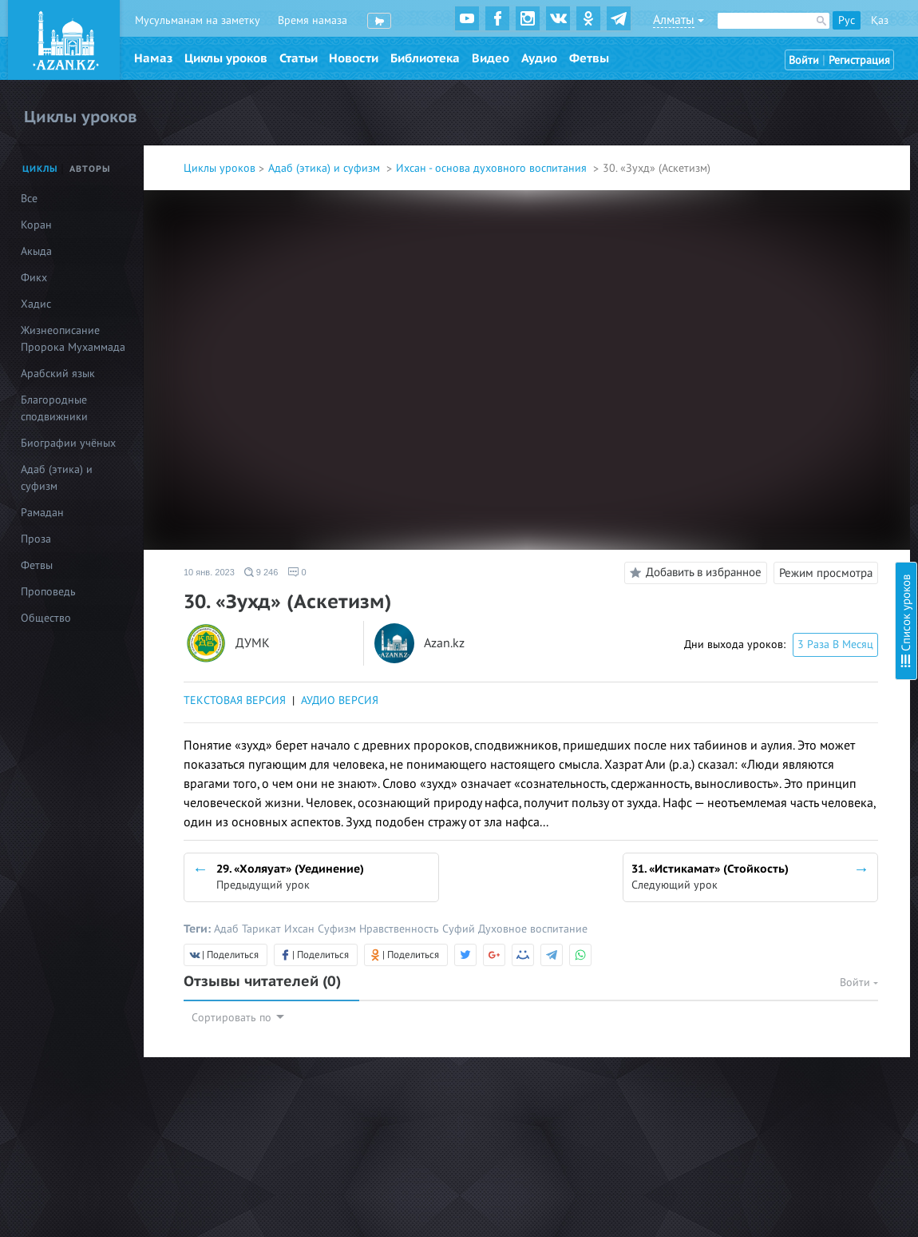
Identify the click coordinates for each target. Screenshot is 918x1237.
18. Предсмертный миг (759, 502)
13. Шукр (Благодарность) (767, 394)
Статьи (298, 58)
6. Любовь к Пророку (756, 210)
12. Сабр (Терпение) (752, 373)
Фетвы (589, 58)
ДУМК (252, 643)
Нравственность (400, 929)
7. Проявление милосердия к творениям (803, 231)
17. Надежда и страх (753, 480)
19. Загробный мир (751, 524)
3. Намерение (736, 145)
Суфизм (338, 929)
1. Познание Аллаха (752, 102)
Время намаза (312, 20)
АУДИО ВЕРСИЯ (339, 700)
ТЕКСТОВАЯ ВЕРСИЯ (235, 700)
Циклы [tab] (40, 169)
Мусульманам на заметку (197, 20)
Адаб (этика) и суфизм (325, 168)
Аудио (539, 58)
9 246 (261, 572)
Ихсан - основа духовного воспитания (493, 168)
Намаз (153, 58)
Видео (490, 58)
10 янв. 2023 (209, 572)
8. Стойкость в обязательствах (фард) (796, 253)
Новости (353, 58)
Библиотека (425, 58)
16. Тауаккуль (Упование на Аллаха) (791, 459)
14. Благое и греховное (761, 416)
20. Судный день (744, 545)
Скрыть (887, 31)
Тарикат (263, 929)
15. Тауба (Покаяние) (755, 437)
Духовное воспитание (533, 929)
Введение (727, 80)
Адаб (228, 929)
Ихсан (301, 929)
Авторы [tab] (90, 169)
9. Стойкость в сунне (754, 274)
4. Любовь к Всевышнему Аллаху (784, 166)
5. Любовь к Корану (752, 188)
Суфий (460, 929)
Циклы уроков (225, 58)
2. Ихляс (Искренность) (760, 123)
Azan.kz (444, 643)
